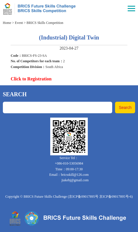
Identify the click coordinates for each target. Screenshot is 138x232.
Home (7, 23)
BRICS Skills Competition (45, 23)
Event (19, 23)
